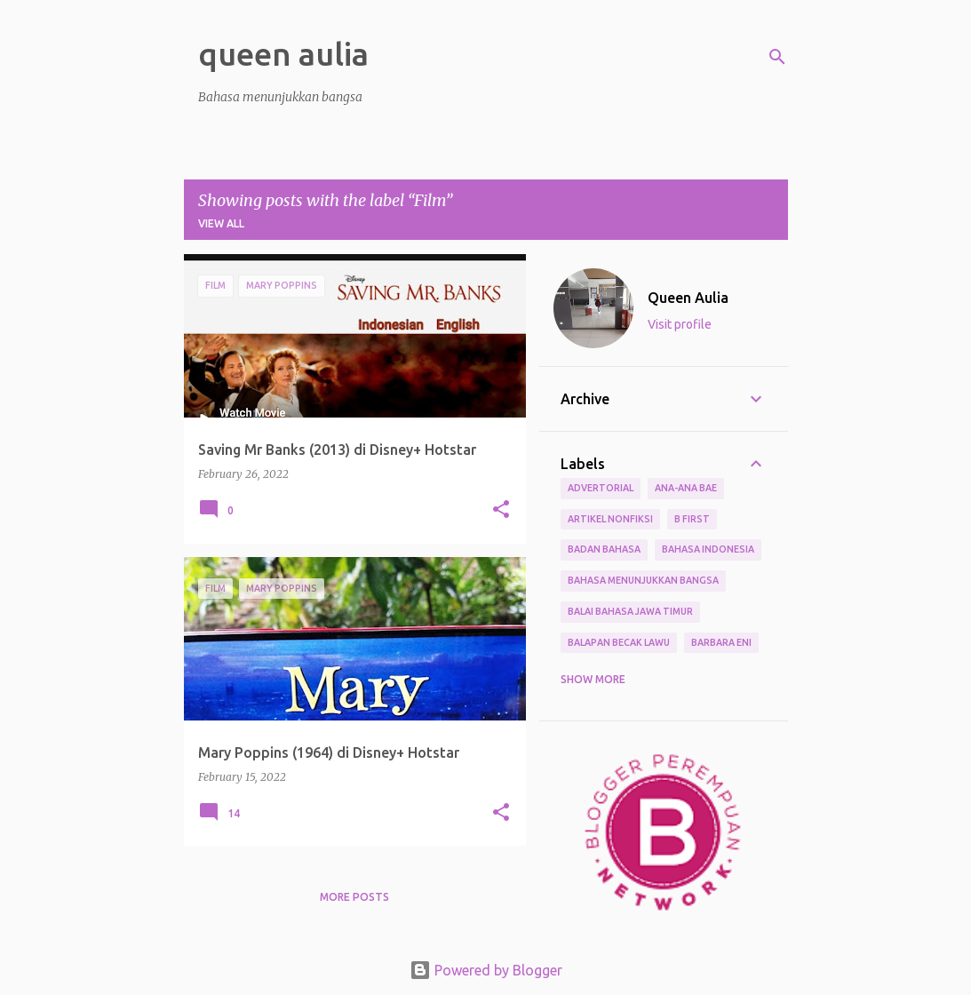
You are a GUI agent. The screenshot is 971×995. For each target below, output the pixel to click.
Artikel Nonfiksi (610, 518)
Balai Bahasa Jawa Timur (630, 611)
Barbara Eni (721, 642)
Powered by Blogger (486, 970)
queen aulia (283, 54)
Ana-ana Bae (686, 487)
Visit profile (680, 324)
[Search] (777, 57)
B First (692, 518)
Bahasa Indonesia (708, 549)
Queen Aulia (688, 298)
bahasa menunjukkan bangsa (643, 580)
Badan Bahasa (604, 549)
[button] (501, 510)
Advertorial (600, 487)
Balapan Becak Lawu (619, 642)
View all (221, 223)
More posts (354, 897)
